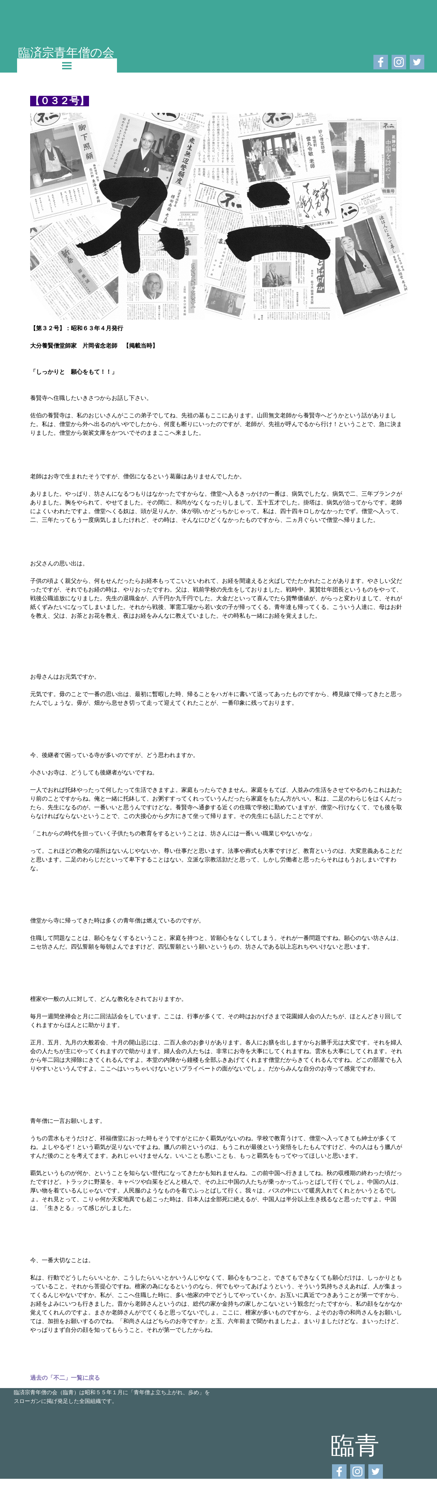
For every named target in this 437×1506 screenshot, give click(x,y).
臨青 (355, 1444)
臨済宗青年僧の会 (66, 52)
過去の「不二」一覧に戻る (65, 1378)
